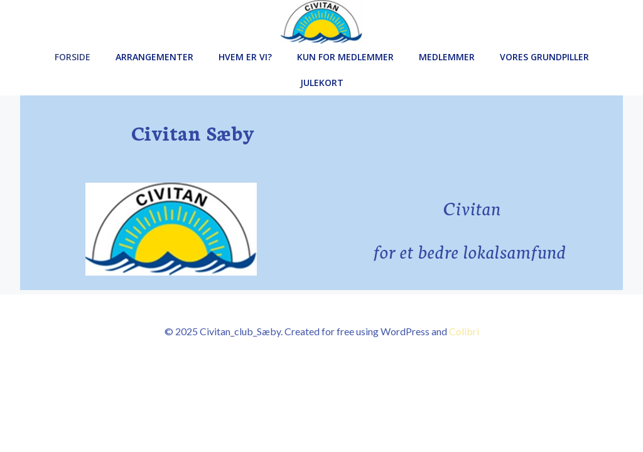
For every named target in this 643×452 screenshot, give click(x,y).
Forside (72, 57)
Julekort (321, 83)
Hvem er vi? (245, 57)
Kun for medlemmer (345, 57)
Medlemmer (447, 57)
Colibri (464, 331)
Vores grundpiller (544, 57)
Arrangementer (154, 57)
